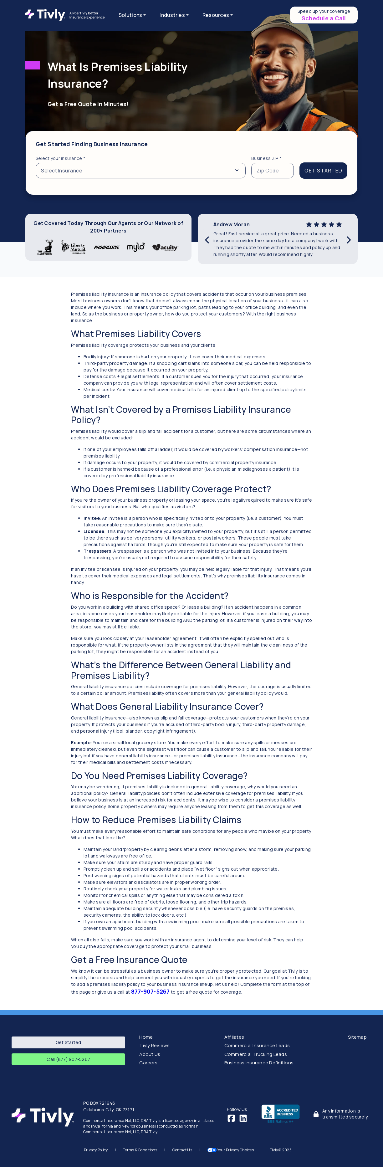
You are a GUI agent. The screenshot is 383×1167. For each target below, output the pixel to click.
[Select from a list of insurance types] (141, 170)
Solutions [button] (130, 15)
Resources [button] (215, 15)
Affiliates (234, 1037)
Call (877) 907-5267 (68, 1059)
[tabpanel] (191, 163)
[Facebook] (231, 1117)
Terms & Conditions (140, 1150)
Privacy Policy (96, 1150)
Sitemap (357, 1037)
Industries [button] (172, 15)
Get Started (68, 1042)
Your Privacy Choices (231, 1150)
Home (146, 1037)
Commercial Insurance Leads (257, 1045)
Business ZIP (266, 158)
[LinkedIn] (243, 1117)
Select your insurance (60, 158)
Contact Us (182, 1150)
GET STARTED (323, 170)
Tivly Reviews (154, 1045)
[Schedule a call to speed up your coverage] (324, 15)
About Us (149, 1054)
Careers (148, 1062)
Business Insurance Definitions (259, 1062)
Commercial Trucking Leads (255, 1054)
